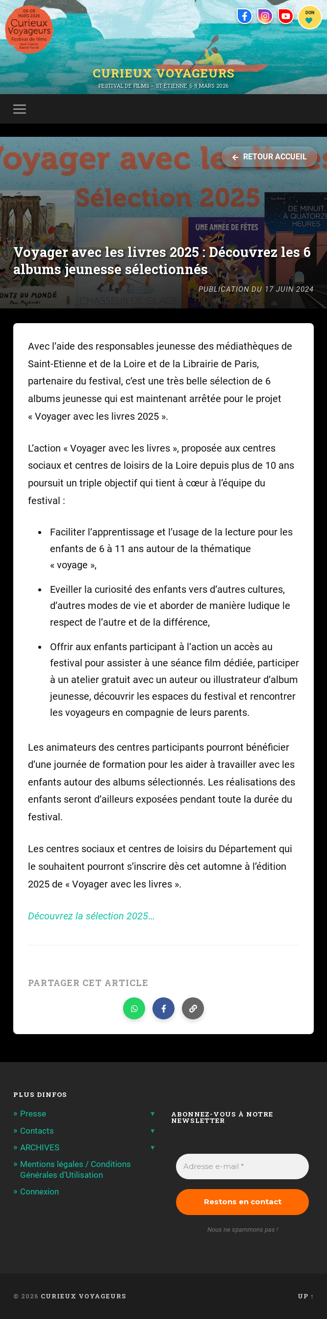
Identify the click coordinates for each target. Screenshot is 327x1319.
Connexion (39, 1191)
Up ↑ (306, 1296)
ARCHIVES (39, 1147)
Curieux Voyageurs (164, 73)
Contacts (37, 1131)
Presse (33, 1113)
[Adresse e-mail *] (242, 1167)
